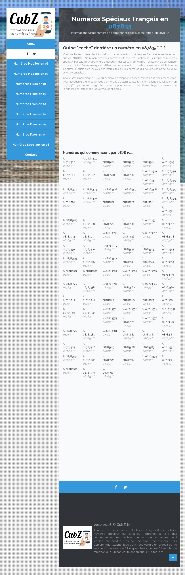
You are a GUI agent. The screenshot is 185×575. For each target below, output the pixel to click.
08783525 (170, 198)
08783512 (151, 180)
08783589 (148, 347)
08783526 (168, 211)
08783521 (91, 198)
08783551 (71, 271)
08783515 (91, 189)
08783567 (148, 300)
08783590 (168, 347)
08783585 (69, 347)
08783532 (168, 223)
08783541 (111, 245)
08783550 (168, 262)
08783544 (168, 249)
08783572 (131, 309)
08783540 (89, 249)
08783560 (129, 287)
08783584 (168, 334)
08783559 (111, 283)
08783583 (148, 334)
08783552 (91, 271)
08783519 (170, 189)
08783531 (151, 220)
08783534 (89, 236)
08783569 (69, 312)
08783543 (148, 249)
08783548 (128, 262)
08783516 (111, 189)
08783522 (108, 202)
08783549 (148, 262)
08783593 (108, 360)
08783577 (151, 318)
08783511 (170, 171)
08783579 (71, 331)
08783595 (151, 356)
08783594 (128, 360)
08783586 (89, 347)
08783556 (168, 274)
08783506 (69, 174)
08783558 (89, 287)
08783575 (111, 318)
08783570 (89, 312)
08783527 (71, 220)
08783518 (151, 189)
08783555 (151, 271)
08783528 (89, 223)
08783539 (69, 249)
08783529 (108, 223)
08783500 (69, 162)
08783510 (151, 171)
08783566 (129, 300)
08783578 (168, 321)
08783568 (168, 300)
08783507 (89, 174)
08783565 (108, 300)
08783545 (71, 258)
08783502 (109, 162)
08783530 (128, 223)
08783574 (170, 309)
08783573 (151, 309)
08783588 (129, 347)
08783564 (89, 300)
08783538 (168, 236)
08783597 (71, 369)
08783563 (69, 300)
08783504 (148, 162)
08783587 (108, 347)
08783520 (69, 202)
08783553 (111, 271)
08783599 (108, 372)
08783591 (71, 356)
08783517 (130, 189)
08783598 (89, 372)
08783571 (111, 309)
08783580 (89, 334)
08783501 (91, 158)
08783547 (111, 258)
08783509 (128, 174)
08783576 (128, 321)
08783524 (148, 202)
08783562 (168, 287)
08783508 (109, 174)
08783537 (151, 233)
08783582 (128, 334)
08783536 (128, 236)
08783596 (168, 360)
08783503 (128, 162)
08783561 (151, 283)
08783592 (89, 360)
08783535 (111, 233)
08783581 (111, 331)
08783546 (89, 262)
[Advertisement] (120, 121)
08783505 (168, 162)
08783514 (71, 189)
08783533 (69, 236)
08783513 (170, 180)
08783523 (128, 202)
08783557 (71, 283)
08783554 (131, 271)
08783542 (128, 249)
